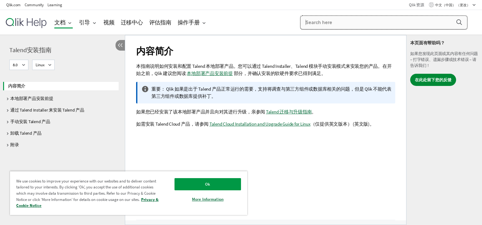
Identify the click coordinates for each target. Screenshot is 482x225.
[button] (459, 22)
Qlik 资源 (416, 5)
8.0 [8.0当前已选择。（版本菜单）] (15, 65)
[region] (128, 193)
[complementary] (444, 130)
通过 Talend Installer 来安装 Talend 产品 (47, 110)
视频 (109, 22)
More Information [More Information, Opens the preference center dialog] (208, 199)
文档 (60, 22)
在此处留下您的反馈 (433, 79)
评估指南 (160, 22)
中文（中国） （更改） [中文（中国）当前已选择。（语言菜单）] (453, 5)
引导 (84, 22)
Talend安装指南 (30, 50)
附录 (14, 145)
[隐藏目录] (120, 45)
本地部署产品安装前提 (31, 98)
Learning (54, 5)
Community (34, 5)
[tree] (62, 113)
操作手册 (189, 22)
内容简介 (16, 86)
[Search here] (384, 22)
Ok (207, 184)
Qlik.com (13, 5)
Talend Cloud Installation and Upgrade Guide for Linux (260, 124)
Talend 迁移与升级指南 (289, 112)
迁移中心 (132, 22)
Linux (40, 65)
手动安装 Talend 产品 (30, 121)
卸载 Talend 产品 (26, 133)
